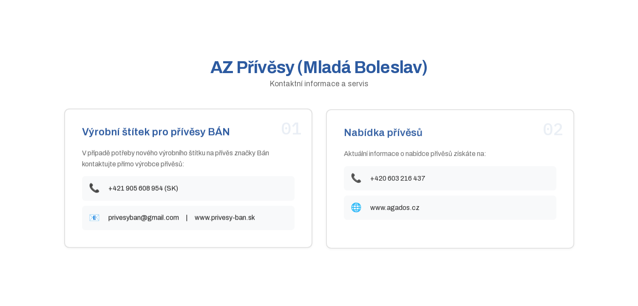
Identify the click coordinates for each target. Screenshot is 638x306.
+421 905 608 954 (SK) (143, 189)
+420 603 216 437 (397, 179)
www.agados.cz (395, 208)
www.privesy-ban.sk (225, 218)
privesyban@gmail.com (143, 218)
